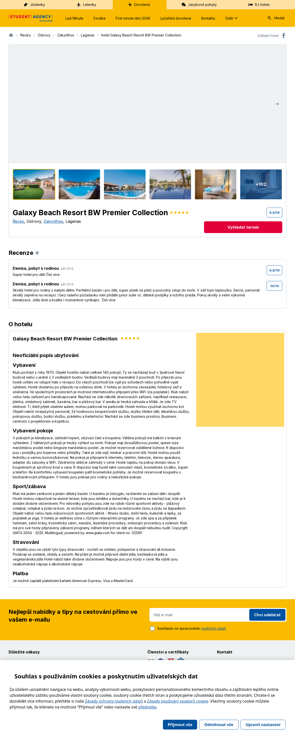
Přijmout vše (180, 724)
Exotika (99, 18)
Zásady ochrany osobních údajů (114, 701)
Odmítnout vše (218, 724)
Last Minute (74, 18)
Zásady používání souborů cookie (177, 701)
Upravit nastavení (263, 724)
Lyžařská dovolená (175, 18)
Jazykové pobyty (199, 4)
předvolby (147, 707)
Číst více (53, 274)
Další (232, 18)
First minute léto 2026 (133, 18)
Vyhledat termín (243, 227)
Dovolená (138, 4)
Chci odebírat (267, 614)
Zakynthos (53, 221)
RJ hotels (259, 4)
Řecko (18, 221)
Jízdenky (34, 4)
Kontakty (208, 18)
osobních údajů (213, 628)
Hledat (275, 18)
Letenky (86, 4)
